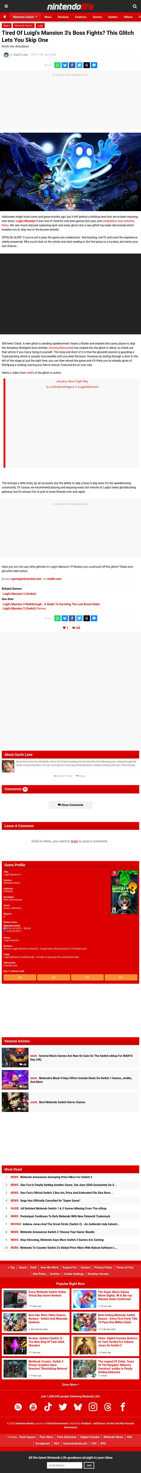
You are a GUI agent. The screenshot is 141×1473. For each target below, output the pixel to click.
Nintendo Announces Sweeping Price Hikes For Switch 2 (51, 1177)
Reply (80, 776)
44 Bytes (86, 1423)
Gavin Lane (21, 54)
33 (78, 628)
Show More (70, 1384)
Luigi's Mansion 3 (27, 221)
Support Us (69, 1267)
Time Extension (67, 1437)
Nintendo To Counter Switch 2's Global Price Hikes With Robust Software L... (64, 1247)
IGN (129, 1437)
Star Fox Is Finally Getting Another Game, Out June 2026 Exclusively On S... (64, 1185)
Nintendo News (113, 1437)
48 (22, 1064)
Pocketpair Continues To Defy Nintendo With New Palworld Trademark (60, 1216)
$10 (121, 977)
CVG (94, 1443)
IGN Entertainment (57, 1423)
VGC (56, 1443)
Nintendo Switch (24, 25)
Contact (85, 1267)
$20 (87, 977)
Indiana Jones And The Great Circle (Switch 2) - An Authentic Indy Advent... (65, 1224)
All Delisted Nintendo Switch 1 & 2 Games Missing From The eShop (58, 1208)
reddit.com (54, 579)
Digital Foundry (90, 1437)
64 (22, 1087)
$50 (20, 977)
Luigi (40, 25)
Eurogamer (43, 1443)
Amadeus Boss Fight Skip (72, 381)
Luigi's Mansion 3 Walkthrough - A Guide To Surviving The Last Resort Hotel (41, 957)
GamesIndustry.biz (75, 1443)
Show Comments (70, 805)
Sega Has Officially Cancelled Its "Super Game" (45, 1200)
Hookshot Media (25, 1423)
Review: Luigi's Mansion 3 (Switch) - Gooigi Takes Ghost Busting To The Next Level (45, 948)
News (7, 25)
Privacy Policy (103, 1267)
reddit (30, 372)
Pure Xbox (46, 1437)
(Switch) (19, 594)
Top (11, 1267)
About (22, 1267)
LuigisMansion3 (88, 387)
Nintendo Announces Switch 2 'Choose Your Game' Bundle (53, 1232)
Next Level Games (13, 899)
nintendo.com (10, 965)
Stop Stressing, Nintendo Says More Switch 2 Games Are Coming (57, 1240)
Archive (55, 1274)
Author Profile (63, 776)
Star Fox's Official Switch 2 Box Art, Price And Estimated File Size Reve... (62, 1192)
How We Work (50, 1267)
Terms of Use (124, 1267)
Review (24, 608)
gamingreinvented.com (26, 579)
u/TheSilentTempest (62, 387)
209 (22, 1109)
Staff (33, 1267)
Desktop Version (98, 1274)
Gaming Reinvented (61, 347)
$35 (54, 977)
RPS (103, 1443)
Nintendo (8, 891)
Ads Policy (39, 1274)
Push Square (27, 1437)
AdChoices (99, 1423)
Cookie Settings (74, 1274)
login (74, 841)
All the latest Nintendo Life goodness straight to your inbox (70, 1457)
